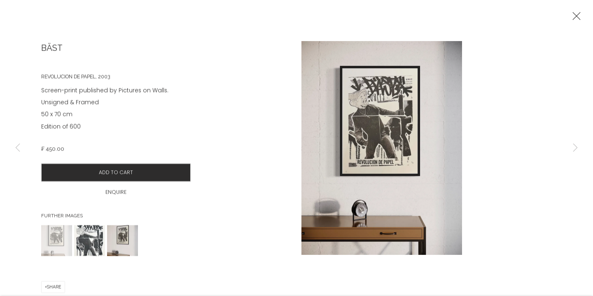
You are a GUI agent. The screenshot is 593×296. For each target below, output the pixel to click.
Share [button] (54, 290)
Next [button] (575, 148)
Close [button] (574, 18)
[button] (56, 244)
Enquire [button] (115, 195)
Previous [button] (17, 148)
